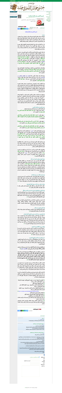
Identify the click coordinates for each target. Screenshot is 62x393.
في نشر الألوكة (15, 14)
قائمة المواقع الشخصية (48, 21)
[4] (29, 187)
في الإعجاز (48, 17)
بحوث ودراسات (48, 14)
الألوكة (25, 387)
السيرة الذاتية (48, 11)
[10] (27, 259)
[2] (35, 156)
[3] (18, 181)
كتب (49, 15)
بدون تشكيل (31, 27)
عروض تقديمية (48, 16)
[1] (39, 154)
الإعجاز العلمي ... (48, 19)
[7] (24, 223)
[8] (31, 234)
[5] (27, 196)
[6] (29, 211)
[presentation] (38, 380)
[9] (20, 248)
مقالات (49, 13)
